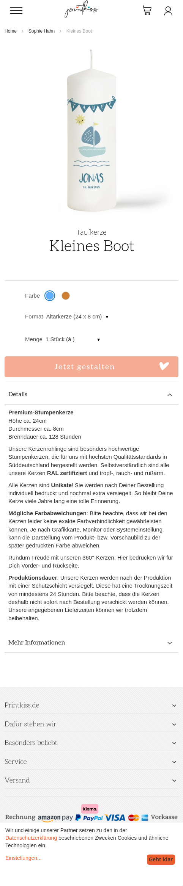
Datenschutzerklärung (31, 838)
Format (34, 316)
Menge (34, 339)
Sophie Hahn (41, 31)
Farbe (32, 295)
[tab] (91, 395)
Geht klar (161, 859)
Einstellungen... (23, 858)
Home (11, 31)
